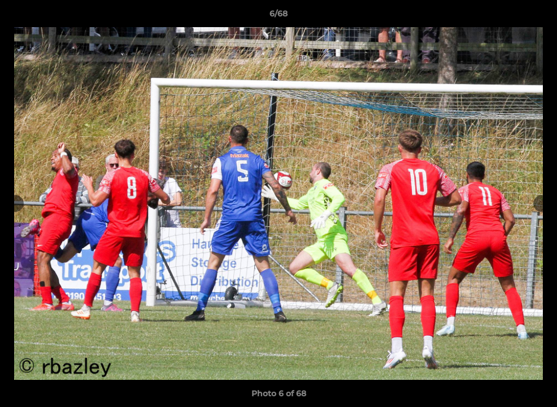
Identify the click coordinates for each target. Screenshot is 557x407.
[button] (536, 16)
